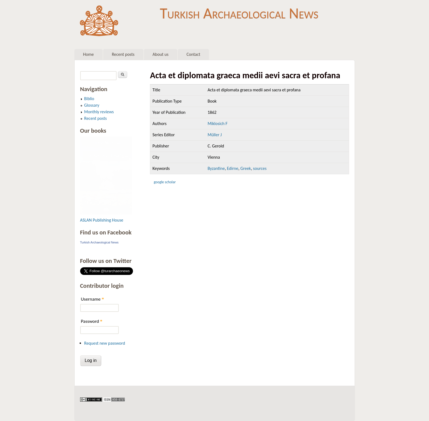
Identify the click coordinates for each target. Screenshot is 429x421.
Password (92, 321)
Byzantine (216, 168)
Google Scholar (165, 182)
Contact (193, 54)
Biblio (89, 98)
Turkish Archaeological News (239, 13)
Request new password (104, 343)
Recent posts (123, 54)
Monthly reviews (99, 111)
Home (88, 54)
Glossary (91, 105)
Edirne (232, 168)
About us (161, 54)
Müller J (215, 134)
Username (92, 299)
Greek (245, 168)
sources (259, 168)
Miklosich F (218, 123)
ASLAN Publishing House (101, 220)
